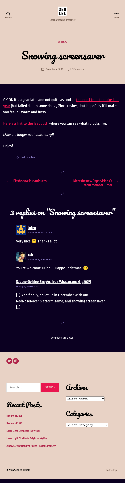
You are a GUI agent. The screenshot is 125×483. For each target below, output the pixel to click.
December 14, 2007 (54, 72)
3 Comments (78, 72)
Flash (23, 161)
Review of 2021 (14, 419)
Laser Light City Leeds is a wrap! (23, 434)
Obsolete (30, 161)
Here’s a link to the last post (25, 127)
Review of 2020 (14, 427)
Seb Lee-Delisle (22, 473)
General (62, 45)
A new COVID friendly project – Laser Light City (30, 449)
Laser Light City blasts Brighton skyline (26, 442)
